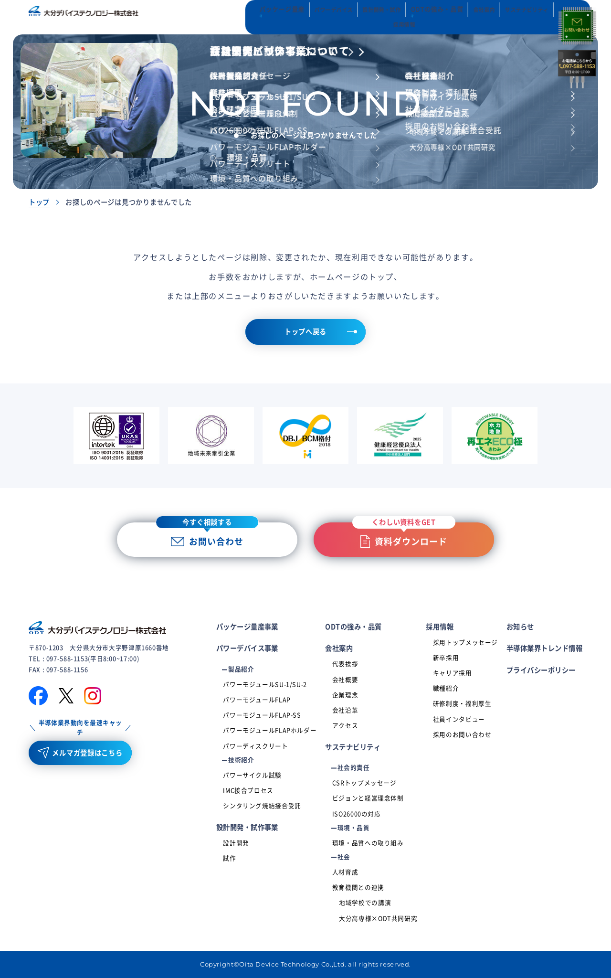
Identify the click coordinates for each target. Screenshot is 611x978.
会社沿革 (345, 710)
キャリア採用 (452, 673)
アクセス (345, 726)
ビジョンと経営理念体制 (368, 798)
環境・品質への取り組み (368, 843)
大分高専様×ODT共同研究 (378, 918)
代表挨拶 (345, 664)
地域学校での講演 (365, 903)
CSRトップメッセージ (364, 783)
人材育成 (345, 872)
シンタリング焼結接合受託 (262, 806)
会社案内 (339, 648)
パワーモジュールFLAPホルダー (269, 730)
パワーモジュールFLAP (257, 700)
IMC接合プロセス (248, 790)
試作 (229, 858)
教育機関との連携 (358, 887)
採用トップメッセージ (465, 642)
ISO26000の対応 (356, 814)
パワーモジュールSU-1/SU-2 (265, 684)
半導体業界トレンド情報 (544, 648)
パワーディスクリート (255, 746)
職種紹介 (446, 688)
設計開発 (236, 843)
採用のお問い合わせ (462, 735)
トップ (39, 202)
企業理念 (345, 695)
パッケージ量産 (234, 17)
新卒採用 (446, 658)
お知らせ (520, 626)
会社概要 (345, 680)
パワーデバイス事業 (247, 648)
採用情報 (439, 626)
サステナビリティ (352, 747)
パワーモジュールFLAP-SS (262, 715)
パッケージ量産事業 (247, 626)
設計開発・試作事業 (247, 827)
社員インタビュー (459, 719)
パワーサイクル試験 (252, 775)
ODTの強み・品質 (387, 17)
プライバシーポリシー (541, 670)
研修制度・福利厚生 (462, 704)
